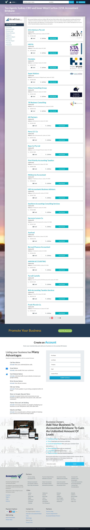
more (59, 318)
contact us (37, 511)
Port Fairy (73, 499)
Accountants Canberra (33, 483)
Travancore (9, 44)
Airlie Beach (45, 501)
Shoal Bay (44, 499)
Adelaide (73, 493)
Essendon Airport (10, 40)
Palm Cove (73, 501)
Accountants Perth (61, 485)
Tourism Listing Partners (48, 476)
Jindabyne (59, 496)
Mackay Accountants (32, 482)
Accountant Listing (61, 476)
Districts (8, 501)
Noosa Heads (74, 496)
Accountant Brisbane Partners (53, 515)
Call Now (43, 38)
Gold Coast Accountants (62, 483)
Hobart (58, 494)
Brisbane (59, 493)
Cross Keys (9, 27)
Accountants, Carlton (15, 13)
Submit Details (65, 377)
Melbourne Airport (10, 37)
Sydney (29, 493)
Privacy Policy (29, 522)
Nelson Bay (30, 496)
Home (7, 13)
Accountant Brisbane (76, 483)
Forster (73, 498)
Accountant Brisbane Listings (72, 528)
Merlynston (9, 38)
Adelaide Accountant (47, 478)
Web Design (29, 518)
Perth (29, 494)
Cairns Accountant (61, 482)
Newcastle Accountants (47, 485)
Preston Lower (9, 31)
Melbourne (8, 35)
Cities (7, 499)
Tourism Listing (31, 476)
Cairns (43, 498)
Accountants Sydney (47, 483)
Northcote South (10, 29)
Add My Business (65, 331)
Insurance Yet (74, 476)
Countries (8, 495)
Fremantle (30, 501)
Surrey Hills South (10, 33)
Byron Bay (44, 496)
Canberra (73, 494)
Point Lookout (60, 499)
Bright (29, 498)
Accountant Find (31, 478)
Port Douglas (60, 498)
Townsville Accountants (76, 482)
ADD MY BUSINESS (10, 517)
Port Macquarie (46, 503)
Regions (8, 497)
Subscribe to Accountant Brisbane (34, 513)
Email (33, 38)
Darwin (44, 494)
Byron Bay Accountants (33, 485)
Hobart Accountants (47, 482)
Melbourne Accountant (62, 478)
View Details (53, 38)
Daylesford (30, 499)
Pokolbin (30, 503)
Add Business (82, 2)
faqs (31, 520)
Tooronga (8, 42)
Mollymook (59, 501)
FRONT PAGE (9, 519)
